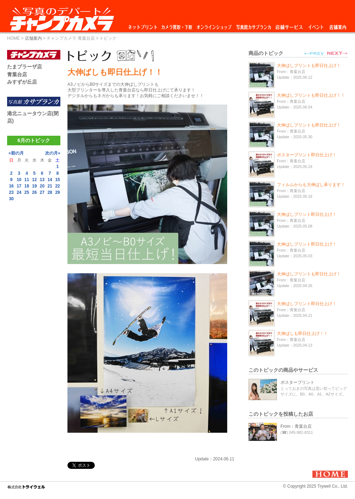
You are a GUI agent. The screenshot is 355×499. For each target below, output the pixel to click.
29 (57, 192)
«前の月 (16, 153)
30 (11, 198)
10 (19, 179)
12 (34, 179)
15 (57, 179)
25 (26, 192)
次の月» (52, 153)
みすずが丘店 (22, 82)
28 (50, 192)
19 (34, 186)
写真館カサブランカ (253, 25)
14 (50, 179)
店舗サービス (289, 25)
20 (42, 186)
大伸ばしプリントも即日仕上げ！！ (311, 95)
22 (57, 186)
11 (26, 179)
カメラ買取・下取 (177, 25)
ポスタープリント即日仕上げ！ (307, 154)
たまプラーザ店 (24, 66)
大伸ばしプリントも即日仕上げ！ (309, 65)
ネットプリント (143, 25)
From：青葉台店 (296, 426)
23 (11, 192)
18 (26, 186)
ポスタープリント (297, 382)
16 (11, 186)
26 (34, 192)
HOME (13, 38)
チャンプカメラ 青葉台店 (70, 38)
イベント (316, 25)
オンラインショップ (213, 25)
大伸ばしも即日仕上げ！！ (302, 333)
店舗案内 (338, 25)
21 (50, 186)
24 (19, 192)
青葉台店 (17, 74)
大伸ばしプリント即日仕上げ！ (307, 214)
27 (42, 192)
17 (19, 186)
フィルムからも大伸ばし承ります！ (311, 184)
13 (42, 179)
